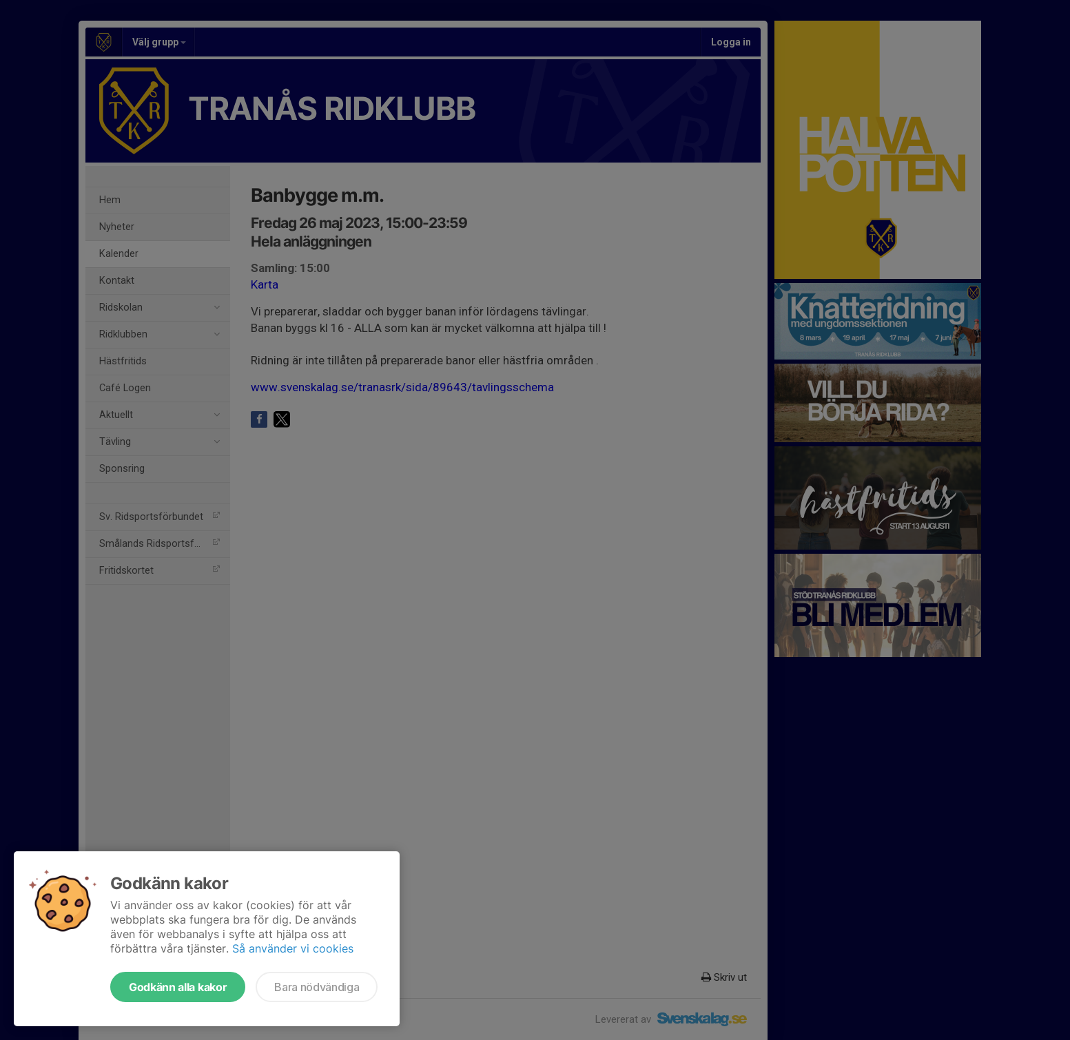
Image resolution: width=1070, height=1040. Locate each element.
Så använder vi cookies (292, 948)
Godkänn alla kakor (178, 987)
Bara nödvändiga (316, 987)
